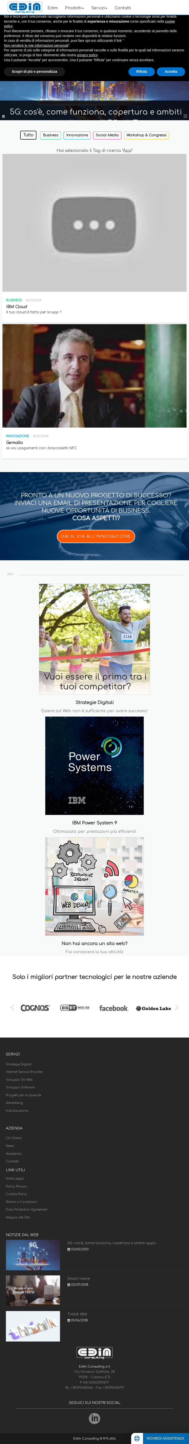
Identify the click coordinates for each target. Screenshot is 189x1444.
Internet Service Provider (24, 1072)
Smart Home (78, 1279)
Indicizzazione (17, 1110)
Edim (52, 8)
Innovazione (77, 135)
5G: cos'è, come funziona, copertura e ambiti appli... (112, 1243)
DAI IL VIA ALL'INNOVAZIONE (96, 536)
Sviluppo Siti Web (19, 1080)
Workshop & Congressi (146, 135)
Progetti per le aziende (23, 1095)
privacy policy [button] (87, 55)
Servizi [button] (99, 8)
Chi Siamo (14, 1138)
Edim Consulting (86, 1438)
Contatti (123, 8)
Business (50, 135)
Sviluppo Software (20, 1087)
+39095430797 (113, 1387)
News (10, 1146)
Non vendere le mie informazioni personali (36, 45)
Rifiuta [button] (141, 71)
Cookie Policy (16, 1194)
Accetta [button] (171, 71)
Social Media (107, 135)
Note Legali (15, 1178)
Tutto (28, 135)
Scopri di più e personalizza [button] (34, 71)
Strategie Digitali (19, 1064)
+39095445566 (82, 1387)
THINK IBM (77, 1314)
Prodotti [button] (74, 8)
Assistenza (14, 1153)
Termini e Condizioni (21, 1202)
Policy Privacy (16, 1186)
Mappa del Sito (18, 1217)
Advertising (14, 1103)
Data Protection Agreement (26, 1209)
